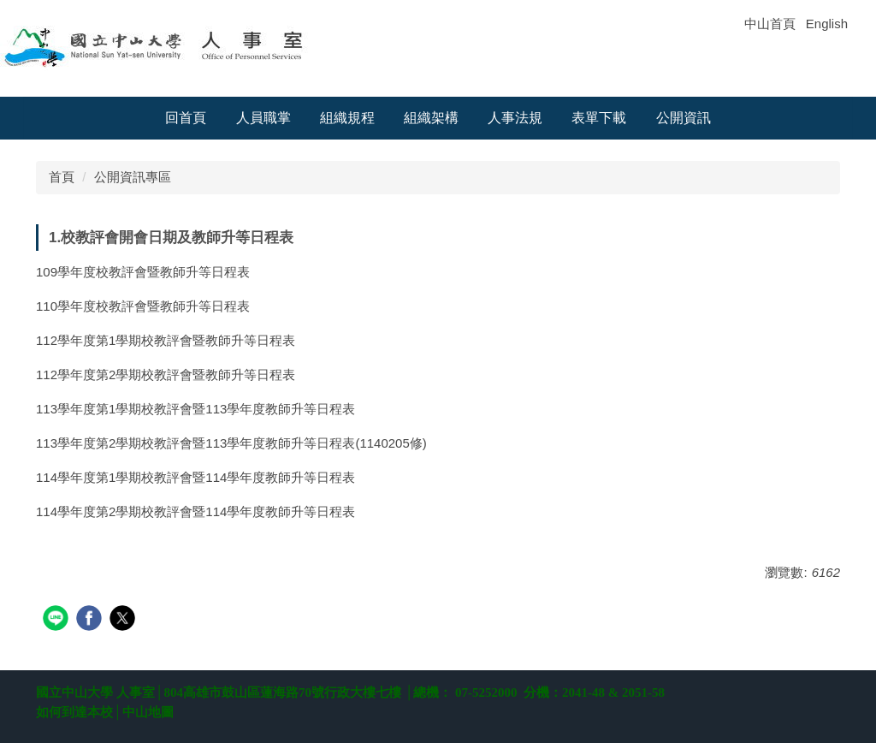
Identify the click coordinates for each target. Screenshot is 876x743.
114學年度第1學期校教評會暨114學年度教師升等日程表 (195, 477)
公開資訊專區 (132, 176)
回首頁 (185, 117)
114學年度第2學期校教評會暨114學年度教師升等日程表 (195, 511)
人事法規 (515, 117)
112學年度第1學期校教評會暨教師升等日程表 (165, 340)
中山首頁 (770, 23)
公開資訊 (683, 117)
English (827, 23)
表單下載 (598, 117)
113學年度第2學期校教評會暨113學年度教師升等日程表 (195, 443)
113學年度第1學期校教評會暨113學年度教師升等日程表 (195, 408)
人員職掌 (263, 117)
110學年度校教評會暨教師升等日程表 (143, 306)
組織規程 (347, 117)
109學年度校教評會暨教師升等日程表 (143, 272)
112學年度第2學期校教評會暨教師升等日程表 (165, 374)
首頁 (61, 176)
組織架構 (431, 117)
